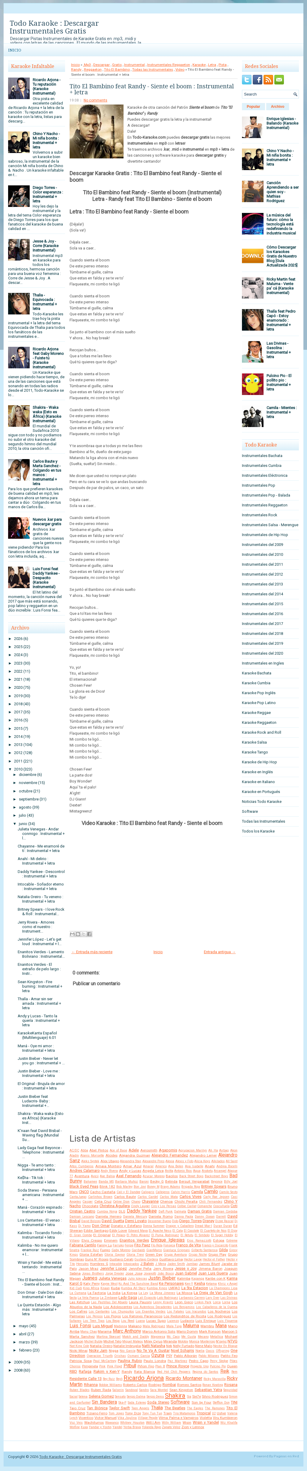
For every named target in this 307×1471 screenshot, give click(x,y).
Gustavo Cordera (146, 1259)
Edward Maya (138, 1231)
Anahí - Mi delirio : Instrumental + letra (36, 860)
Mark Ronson (210, 1331)
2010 (18, 769)
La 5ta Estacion (194, 1288)
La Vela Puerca (88, 1298)
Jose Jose (133, 1273)
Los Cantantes (99, 1311)
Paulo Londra (155, 1361)
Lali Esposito (147, 1298)
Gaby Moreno (121, 1250)
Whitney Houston (132, 1423)
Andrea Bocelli (226, 1166)
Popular (253, 107)
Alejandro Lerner (203, 1155)
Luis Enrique (205, 1321)
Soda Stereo (158, 1402)
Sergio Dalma (136, 1397)
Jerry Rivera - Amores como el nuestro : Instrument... (36, 926)
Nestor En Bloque (225, 1346)
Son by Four (201, 1402)
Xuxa (84, 1427)
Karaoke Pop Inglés (259, 693)
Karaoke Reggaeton (259, 722)
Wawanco (112, 1423)
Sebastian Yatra (208, 1389)
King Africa (91, 1288)
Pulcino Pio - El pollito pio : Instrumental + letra (279, 382)
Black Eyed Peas (84, 1186)
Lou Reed (127, 1321)
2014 (18, 736)
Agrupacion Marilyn (192, 1150)
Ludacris (187, 1321)
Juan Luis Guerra (213, 1273)
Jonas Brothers (93, 1273)
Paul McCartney (104, 1361)
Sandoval (131, 1390)
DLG (122, 1211)
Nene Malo (203, 1346)
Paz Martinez (177, 1361)
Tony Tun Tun (152, 1413)
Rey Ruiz (109, 1379)
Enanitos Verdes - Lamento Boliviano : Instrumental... (41, 954)
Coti (234, 1206)
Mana (221, 1325)
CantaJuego (78, 1197)
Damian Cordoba (225, 1211)
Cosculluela (221, 1206)
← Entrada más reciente (91, 952)
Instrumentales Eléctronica (265, 475)
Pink (102, 1366)
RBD (73, 1371)
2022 (18, 671)
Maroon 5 (229, 1331)
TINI (234, 1402)
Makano (135, 1326)
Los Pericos (94, 1316)
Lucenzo (173, 1321)
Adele (134, 1150)
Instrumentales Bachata (262, 455)
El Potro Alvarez (138, 1235)
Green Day (153, 1254)
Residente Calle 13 (86, 1378)
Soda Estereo (137, 1403)
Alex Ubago (109, 1161)
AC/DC (74, 1150)
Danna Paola (183, 1217)
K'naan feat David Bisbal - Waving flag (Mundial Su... (40, 1135)
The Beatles (175, 1408)
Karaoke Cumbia (256, 683)
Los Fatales (175, 1311)
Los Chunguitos (122, 1311)
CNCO (84, 1191)
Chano (135, 1202)
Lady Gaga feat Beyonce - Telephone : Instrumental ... (41, 1152)
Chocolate (90, 1206)
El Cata (177, 1231)
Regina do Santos (205, 1372)
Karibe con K (215, 1278)
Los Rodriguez (219, 1316)
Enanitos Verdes (134, 1240)
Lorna (226, 1302)
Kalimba (183, 1278)
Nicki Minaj (79, 1351)
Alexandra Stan (130, 1161)
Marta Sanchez (82, 1336)
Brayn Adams (170, 1187)
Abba (84, 1150)
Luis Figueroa (227, 1321)
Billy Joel (230, 1182)
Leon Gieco (184, 1302)
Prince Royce (177, 1366)
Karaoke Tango (255, 752)
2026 (18, 638)
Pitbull (130, 1366)
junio (23, 823)
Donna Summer (154, 1226)
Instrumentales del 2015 (262, 604)
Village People (148, 1418)
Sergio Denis (155, 1397)
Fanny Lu (104, 1245)
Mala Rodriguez (154, 1326)
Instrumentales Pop (258, 485)
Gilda (223, 1250)
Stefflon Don (221, 1403)
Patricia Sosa (81, 1361)
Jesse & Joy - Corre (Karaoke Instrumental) (45, 245)
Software (180, 1402)
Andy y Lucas (130, 1171)
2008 (18, 1370)
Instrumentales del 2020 (262, 653)
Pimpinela (90, 1366)
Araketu (207, 1171)
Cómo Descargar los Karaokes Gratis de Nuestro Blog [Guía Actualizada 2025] (282, 256)
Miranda (170, 1341)
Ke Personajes (171, 1283)
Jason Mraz (89, 1268)
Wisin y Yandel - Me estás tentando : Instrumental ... (40, 1267)
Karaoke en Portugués (261, 791)
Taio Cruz (77, 1408)
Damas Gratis (200, 1211)
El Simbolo (202, 1235)
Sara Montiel (159, 1390)
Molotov (183, 1341)
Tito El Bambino (117, 69)
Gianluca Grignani (176, 1250)
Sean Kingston (181, 1390)
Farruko (118, 1245)
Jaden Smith (176, 1264)
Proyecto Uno (199, 1366)
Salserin (118, 1390)
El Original (102, 1235)
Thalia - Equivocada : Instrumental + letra (45, 302)
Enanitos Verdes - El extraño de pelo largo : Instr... (39, 969)
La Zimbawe (109, 1298)
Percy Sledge (219, 1361)
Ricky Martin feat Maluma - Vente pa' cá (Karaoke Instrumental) (281, 286)
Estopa (218, 1240)
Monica (194, 1341)
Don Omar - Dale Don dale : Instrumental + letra (41, 1294)
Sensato (120, 1397)
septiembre (29, 799)
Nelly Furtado (183, 1346)
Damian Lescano (82, 1217)
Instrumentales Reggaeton (168, 65)
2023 (18, 663)
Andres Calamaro (85, 1170)
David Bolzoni (91, 1221)
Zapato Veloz (171, 1427)
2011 (18, 761)
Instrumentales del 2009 (262, 544)
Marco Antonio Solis (159, 1331)
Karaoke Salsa (254, 742)
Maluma (191, 1325)
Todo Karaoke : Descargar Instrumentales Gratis (54, 27)
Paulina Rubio (130, 1360)
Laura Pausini (140, 1302)
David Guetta (113, 1221)
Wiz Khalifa (228, 1423)
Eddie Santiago (96, 1230)
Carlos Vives (191, 1196)
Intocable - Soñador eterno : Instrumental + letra (41, 886)
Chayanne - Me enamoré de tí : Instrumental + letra (41, 848)
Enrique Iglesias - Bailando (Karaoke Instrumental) (282, 123)
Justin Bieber (162, 1278)
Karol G (76, 1283)
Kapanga (197, 1279)
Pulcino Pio (218, 1366)
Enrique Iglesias (168, 1240)
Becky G (157, 1181)
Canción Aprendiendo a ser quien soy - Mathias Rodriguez (283, 192)
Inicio (14, 50)
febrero (25, 1350)
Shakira (175, 1395)
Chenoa (166, 1201)
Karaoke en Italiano (258, 782)
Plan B (160, 1366)
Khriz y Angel (227, 1284)
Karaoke (199, 65)
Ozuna (157, 1355)
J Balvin (147, 1263)
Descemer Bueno (159, 1221)
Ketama (211, 1284)
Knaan (105, 1288)
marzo (24, 1342)
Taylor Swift (119, 1408)
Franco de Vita (188, 1245)
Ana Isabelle (194, 1166)
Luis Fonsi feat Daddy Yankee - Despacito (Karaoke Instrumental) (46, 578)
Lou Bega (113, 1321)
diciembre (27, 774)
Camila (197, 1191)
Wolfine (75, 1427)
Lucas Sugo (156, 1321)
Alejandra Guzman (134, 1155)
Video (179, 69)
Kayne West (109, 1284)
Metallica (216, 1337)
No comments (95, 100)
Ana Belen (175, 1166)
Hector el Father (214, 1259)
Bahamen (90, 1182)
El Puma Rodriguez (165, 1235)
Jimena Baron (210, 1268)
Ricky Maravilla (215, 1379)
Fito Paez (142, 1245)
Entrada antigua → (220, 952)
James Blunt (209, 1264)
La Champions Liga (223, 1288)
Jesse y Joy (186, 1268)
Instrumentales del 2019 (262, 643)
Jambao (192, 1264)
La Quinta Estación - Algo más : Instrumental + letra (39, 1309)
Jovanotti (150, 1273)
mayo (23, 1326)
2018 (18, 704)
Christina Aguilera (115, 1206)
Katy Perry (91, 1283)
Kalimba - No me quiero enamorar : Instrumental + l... (40, 1250)
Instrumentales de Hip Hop (265, 534)
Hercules (82, 1264)
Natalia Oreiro (101, 1346)
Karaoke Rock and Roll (261, 732)
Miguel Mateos (132, 1341)
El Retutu (186, 1235)
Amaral (148, 1166)
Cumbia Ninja (107, 1211)
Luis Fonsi (80, 1325)
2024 (18, 655)
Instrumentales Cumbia (262, 465)
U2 (214, 1413)
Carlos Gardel (148, 1197)
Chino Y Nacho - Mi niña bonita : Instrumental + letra (46, 140)
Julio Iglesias (137, 1279)
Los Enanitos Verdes (151, 1311)
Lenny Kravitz (163, 1302)
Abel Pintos (98, 1150)
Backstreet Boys (216, 1176)
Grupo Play (217, 1254)
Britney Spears (213, 1186)
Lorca (217, 1302)
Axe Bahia (107, 1176)
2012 (18, 752)
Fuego (105, 1250)
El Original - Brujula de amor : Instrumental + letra (41, 1085)
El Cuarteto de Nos (213, 1231)
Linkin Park (203, 1302)
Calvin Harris (180, 1192)
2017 (18, 712)
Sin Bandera (104, 1402)
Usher (221, 1413)
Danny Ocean (205, 1217)
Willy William (171, 1423)
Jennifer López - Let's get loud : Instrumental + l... (39, 941)
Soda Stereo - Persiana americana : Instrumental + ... (41, 1194)
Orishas (120, 1356)
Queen (232, 1366)
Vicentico (86, 1418)
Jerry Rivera (163, 1268)
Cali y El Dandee (128, 1192)
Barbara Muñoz (126, 1182)
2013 (18, 744)
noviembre (28, 782)
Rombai (169, 1384)
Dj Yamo (84, 1226)
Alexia (169, 1161)
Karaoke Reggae (256, 712)
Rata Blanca (144, 1371)
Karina (232, 1278)
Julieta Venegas (113, 1278)
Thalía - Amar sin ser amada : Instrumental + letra (39, 1003)
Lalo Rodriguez (167, 1298)
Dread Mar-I (203, 1226)
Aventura (81, 1176)
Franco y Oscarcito (215, 1245)
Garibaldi (138, 1250)
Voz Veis (76, 1423)
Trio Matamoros (184, 1413)
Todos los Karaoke (258, 831)
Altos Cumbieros (82, 1166)
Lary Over (212, 1298)
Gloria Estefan (91, 1254)
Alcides (112, 1155)
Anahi (210, 1166)
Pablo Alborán (185, 1356)
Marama (105, 1331)
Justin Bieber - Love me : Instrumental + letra (39, 1073)
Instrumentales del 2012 (262, 574)
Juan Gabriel (186, 1273)
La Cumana (78, 1293)
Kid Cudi (76, 1288)
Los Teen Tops (94, 1321)
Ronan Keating (212, 1385)
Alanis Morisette (92, 1155)
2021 (18, 679)
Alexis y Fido (184, 1161)
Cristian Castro (82, 1211)
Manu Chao (88, 1332)
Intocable (115, 1264)
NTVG (232, 1341)
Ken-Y (189, 1284)
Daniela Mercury (135, 1217)
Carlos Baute (125, 1197)
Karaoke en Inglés (257, 772)
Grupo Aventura (175, 1255)
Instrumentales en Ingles (263, 663)
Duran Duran (222, 1226)
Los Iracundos (196, 1311)
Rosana (230, 1384)
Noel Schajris (182, 1350)
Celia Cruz (103, 1201)
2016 (18, 720)
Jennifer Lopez (113, 1268)
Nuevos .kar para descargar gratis (47, 521)
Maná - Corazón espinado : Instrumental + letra (41, 1209)
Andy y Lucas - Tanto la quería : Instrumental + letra (39, 1020)
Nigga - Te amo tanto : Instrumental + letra (36, 1167)
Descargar (101, 65)
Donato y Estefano (126, 1226)
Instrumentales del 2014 (262, 594)
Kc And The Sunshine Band (138, 1284)
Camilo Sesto (228, 1192)
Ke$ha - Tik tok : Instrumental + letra (36, 1179)
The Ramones (215, 1408)
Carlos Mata (169, 1197)
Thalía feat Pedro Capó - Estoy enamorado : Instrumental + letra (281, 320)
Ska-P (122, 1403)
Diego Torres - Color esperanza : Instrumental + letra (48, 194)
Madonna (120, 1326)
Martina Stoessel (109, 1337)
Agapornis (168, 1150)
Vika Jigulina (127, 1418)
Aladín (74, 1155)
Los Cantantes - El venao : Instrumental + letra (40, 1222)
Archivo (278, 107)
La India (114, 1293)
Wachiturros (94, 1422)
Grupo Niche (198, 1255)
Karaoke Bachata (256, 673)
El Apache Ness (160, 1231)
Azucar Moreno (153, 1176)
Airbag (224, 1150)
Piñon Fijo (146, 1366)
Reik (224, 1371)
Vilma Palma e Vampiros (178, 1418)
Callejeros (163, 1192)
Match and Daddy (135, 1337)
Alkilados (218, 1161)
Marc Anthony (127, 1331)
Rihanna (91, 1384)
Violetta (206, 1418)
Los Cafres (78, 1311)
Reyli (119, 1379)
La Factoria (97, 1293)
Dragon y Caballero (179, 1226)
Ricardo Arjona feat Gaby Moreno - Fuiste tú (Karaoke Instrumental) (48, 358)
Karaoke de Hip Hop (259, 762)
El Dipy (232, 1231)
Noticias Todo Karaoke (262, 801)
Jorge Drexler (114, 1273)
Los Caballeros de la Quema (217, 1307)
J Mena (160, 1264)
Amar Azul (132, 1166)
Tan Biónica (97, 1408)
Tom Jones (116, 1413)
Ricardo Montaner (183, 1378)
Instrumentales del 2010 (262, 554)
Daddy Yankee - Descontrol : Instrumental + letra (41, 873)
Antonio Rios (183, 1171)
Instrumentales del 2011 (262, 564)
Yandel (117, 1427)
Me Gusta (188, 1337)
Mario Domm (187, 1331)
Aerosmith (148, 1150)
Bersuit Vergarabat (194, 1181)
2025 (18, 646)
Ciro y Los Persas (163, 1206)
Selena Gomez (101, 1396)
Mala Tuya (174, 1326)
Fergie (129, 1245)
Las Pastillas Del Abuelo (109, 1302)
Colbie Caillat (186, 1206)
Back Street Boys (191, 1176)
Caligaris (147, 1192)
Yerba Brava (132, 1427)
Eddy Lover (118, 1230)
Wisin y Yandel (206, 1422)
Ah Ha (213, 1150)
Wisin (187, 1422)
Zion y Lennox (192, 1427)
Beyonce (216, 1182)
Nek (169, 1346)
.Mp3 (87, 65)
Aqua (197, 1171)
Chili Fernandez (210, 1202)
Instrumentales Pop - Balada (266, 495)
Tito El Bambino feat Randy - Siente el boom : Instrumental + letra (152, 89)
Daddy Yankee (142, 1211)
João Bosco (165, 1273)
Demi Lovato (136, 1221)
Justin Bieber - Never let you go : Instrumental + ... (41, 1060)
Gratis (117, 65)
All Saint (231, 1161)
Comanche (204, 1206)
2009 (18, 1362)
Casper (87, 1202)
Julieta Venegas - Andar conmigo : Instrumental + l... (41, 833)
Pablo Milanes (208, 1356)
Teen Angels (140, 1408)
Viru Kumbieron (225, 1418)
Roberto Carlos (135, 1385)
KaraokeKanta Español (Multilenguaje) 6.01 (37, 1035)
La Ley (143, 1293)
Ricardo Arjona (144, 1377)
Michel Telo (112, 1341)
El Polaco (118, 1235)
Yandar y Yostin (100, 1427)
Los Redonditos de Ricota (185, 1316)
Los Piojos (112, 1316)
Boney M (153, 1187)
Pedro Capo (198, 1361)
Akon (233, 1150)
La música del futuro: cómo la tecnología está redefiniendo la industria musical (281, 224)
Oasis (210, 1351)
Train (167, 1413)
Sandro (144, 1390)
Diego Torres (190, 1221)
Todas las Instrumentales (152, 69)
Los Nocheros (219, 1311)
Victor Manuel (105, 1418)
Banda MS (106, 1182)
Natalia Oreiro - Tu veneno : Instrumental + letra (40, 899)
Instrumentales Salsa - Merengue (270, 525)
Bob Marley (124, 1187)
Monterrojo (207, 1341)
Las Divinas (228, 1298)
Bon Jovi (140, 1187)
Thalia (157, 1408)
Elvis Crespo (92, 1240)
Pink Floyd (114, 1366)
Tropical (204, 1413)
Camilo (211, 1191)
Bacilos (172, 1176)
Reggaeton (93, 69)
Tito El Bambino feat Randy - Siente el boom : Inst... (41, 1282)
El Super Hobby (222, 1235)
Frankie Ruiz (90, 1250)
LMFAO (174, 1288)
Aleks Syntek (90, 1161)
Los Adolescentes (117, 1307)
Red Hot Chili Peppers (174, 1372)
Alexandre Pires (153, 1161)
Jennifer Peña (140, 1268)
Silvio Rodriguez (215, 1396)
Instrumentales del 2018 (262, 633)
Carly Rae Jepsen (216, 1197)
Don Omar (101, 1225)
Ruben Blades (80, 1390)
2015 (18, 728)
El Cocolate (191, 1231)
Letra (212, 65)
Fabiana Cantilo (83, 1245)
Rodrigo (154, 1385)
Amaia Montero (108, 1166)
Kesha (199, 1283)
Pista (223, 65)
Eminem (111, 1240)
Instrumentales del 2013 (262, 584)
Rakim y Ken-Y (107, 1371)
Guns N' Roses (96, 1259)
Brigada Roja (190, 1187)
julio (22, 815)
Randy (76, 69)
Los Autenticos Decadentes (152, 1307)
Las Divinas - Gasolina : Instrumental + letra (279, 350)
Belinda (171, 1181)
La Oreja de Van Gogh (213, 1292)
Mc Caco (173, 1337)
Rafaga (85, 1371)
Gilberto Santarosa (204, 1250)
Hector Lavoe (193, 1259)
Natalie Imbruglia (127, 1346)
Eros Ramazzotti (199, 1241)
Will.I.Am (153, 1422)
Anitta (169, 1171)
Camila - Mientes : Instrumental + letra (282, 412)
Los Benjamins (184, 1307)
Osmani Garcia (138, 1356)
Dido (175, 1221)
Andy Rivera (109, 1171)
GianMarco (154, 1250)
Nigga (113, 1351)
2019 (18, 696)
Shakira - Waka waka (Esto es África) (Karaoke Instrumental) (47, 414)
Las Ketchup (80, 1302)
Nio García (127, 1351)
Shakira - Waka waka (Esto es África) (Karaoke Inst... (41, 1118)
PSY (169, 1356)
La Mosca (184, 1293)
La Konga (129, 1293)
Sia (189, 1397)
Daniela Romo (161, 1216)
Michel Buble (93, 1341)
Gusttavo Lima (171, 1259)
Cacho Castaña (102, 1192)
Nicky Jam (98, 1350)
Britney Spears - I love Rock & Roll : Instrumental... (41, 911)
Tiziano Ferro (97, 1413)
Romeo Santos (189, 1385)
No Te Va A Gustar (153, 1350)
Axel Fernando (128, 1176)
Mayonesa (158, 1337)
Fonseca (169, 1245)
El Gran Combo (81, 1235)
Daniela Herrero (108, 1216)
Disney (208, 1221)
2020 (18, 687)
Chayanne (150, 1201)
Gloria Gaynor (114, 1255)
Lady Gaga (127, 1297)
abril (22, 1334)
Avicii (95, 1176)
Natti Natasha (153, 1345)
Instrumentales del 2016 (262, 614)
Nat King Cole (79, 1346)
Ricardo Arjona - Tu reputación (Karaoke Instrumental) (47, 87)
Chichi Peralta (186, 1201)
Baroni (144, 1182)
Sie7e (196, 1396)
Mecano (203, 1337)
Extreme (231, 1241)
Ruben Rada (101, 1390)
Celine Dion (121, 1202)
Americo (161, 1166)
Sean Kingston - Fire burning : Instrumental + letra (40, 986)
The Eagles (195, 1408)
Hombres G (99, 1264)
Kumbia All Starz (133, 1288)
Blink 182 (107, 1186)
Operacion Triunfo (100, 1356)
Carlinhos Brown (100, 1197)
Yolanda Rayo (151, 1427)
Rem (234, 1372)
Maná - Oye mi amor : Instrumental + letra (36, 1048)
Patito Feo (229, 1356)
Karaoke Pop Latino (259, 702)
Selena (83, 1397)
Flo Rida (156, 1245)
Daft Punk (166, 1211)
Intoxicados (131, 1264)
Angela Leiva (153, 1171)
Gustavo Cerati (121, 1259)
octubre (25, 791)
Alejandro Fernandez (169, 1155)
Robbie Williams (110, 1385)
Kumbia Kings (157, 1288)
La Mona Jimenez (162, 1293)
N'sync (221, 1341)
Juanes (89, 1278)
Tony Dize (133, 1413)
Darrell (221, 1217)
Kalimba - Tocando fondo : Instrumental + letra (41, 1235)
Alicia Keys (202, 1161)
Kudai (115, 1288)
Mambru (207, 1326)
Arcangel (220, 1171)
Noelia (199, 1351)
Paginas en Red (286, 1456)
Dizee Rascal (224, 1221)
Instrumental (134, 65)
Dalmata (180, 1211)
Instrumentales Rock (259, 515)
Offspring (222, 1351)
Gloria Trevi (135, 1255)
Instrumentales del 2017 (262, 623)
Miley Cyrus (153, 1341)
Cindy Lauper (140, 1206)
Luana (140, 1321)
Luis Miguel (103, 1326)
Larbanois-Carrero (192, 1298)
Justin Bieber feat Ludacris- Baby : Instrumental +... (34, 1101)
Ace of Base (118, 1150)
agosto (25, 807)
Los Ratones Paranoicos (142, 1316)
